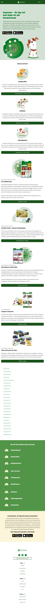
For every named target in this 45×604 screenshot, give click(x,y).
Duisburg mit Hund (7, 408)
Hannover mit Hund (7, 403)
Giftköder (22, 565)
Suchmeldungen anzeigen (22, 240)
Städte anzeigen (22, 361)
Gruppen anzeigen (22, 324)
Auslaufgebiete (22, 573)
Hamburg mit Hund (7, 371)
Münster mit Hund (7, 423)
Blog (22, 589)
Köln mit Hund (6, 377)
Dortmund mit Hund (7, 391)
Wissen (22, 579)
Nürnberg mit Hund (7, 405)
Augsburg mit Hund (7, 431)
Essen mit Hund (6, 394)
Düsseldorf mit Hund (7, 385)
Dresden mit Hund (7, 400)
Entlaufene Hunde (22, 568)
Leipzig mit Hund (7, 388)
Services (22, 594)
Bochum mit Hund (7, 411)
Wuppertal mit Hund (7, 414)
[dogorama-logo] (21, 2)
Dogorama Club (22, 596)
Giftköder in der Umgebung (22, 123)
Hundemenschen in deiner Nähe (22, 93)
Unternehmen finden (22, 285)
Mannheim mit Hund (7, 428)
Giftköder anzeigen (22, 201)
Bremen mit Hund (7, 397)
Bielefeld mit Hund (7, 417)
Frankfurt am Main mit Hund (9, 380)
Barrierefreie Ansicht (22, 558)
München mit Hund (7, 374)
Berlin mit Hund (6, 368)
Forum (22, 581)
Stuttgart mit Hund (7, 383)
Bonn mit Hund (6, 420)
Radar (22, 563)
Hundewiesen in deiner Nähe (22, 152)
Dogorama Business (22, 599)
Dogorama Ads (22, 602)
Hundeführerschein (22, 583)
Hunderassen (22, 586)
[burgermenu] (2, 2)
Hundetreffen (22, 571)
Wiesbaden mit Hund (7, 434)
